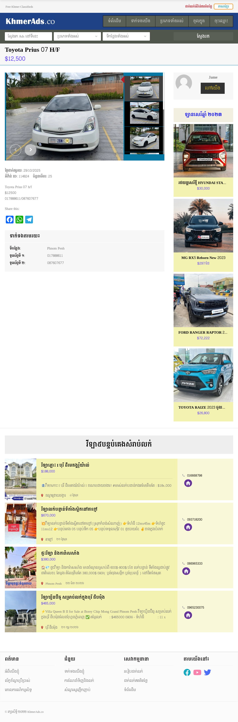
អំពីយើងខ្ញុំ (12, 672)
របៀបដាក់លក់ (133, 672)
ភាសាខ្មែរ (223, 6)
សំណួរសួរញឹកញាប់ (77, 690)
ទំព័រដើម (130, 690)
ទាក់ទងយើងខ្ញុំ (74, 672)
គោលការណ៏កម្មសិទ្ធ (18, 690)
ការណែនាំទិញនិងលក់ (79, 681)
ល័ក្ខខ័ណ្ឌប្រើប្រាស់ (17, 681)
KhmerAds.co (35, 712)
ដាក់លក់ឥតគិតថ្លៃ (135, 681)
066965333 (194, 564)
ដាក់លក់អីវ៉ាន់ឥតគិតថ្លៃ (198, 6)
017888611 (55, 256)
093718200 (194, 520)
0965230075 (195, 608)
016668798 (194, 476)
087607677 (55, 263)
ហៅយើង (212, 88)
